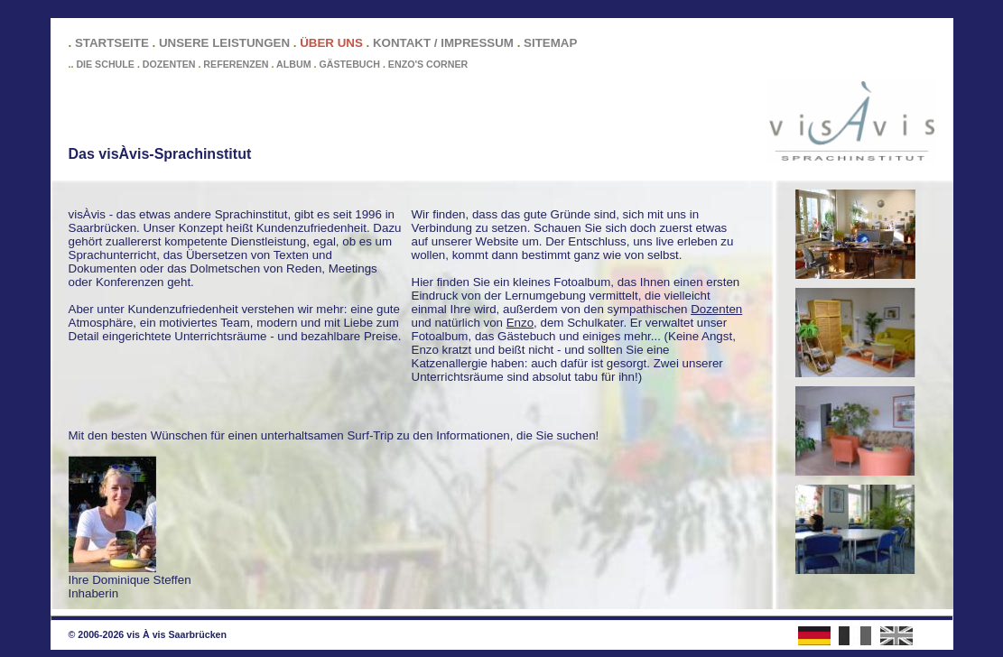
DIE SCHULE (105, 64)
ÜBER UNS (331, 43)
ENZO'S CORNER (428, 64)
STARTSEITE (112, 43)
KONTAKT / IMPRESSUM (443, 43)
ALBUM (293, 64)
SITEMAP (550, 43)
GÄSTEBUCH (349, 64)
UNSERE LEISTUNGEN (224, 43)
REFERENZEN (235, 64)
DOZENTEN (169, 64)
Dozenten (716, 309)
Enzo (520, 322)
